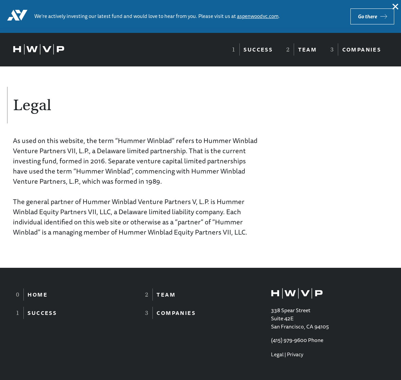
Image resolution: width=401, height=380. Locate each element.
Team (307, 49)
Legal (277, 354)
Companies (361, 49)
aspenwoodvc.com (257, 16)
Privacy (295, 354)
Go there (367, 16)
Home (38, 294)
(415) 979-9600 (289, 340)
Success (258, 49)
